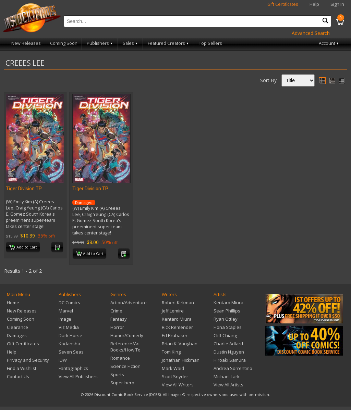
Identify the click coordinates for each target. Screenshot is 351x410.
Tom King (171, 352)
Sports (117, 374)
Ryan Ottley (226, 319)
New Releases (26, 43)
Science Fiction (125, 366)
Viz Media (69, 327)
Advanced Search (311, 33)
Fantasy (118, 319)
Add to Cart (23, 247)
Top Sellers (210, 43)
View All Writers (178, 385)
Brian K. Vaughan (179, 344)
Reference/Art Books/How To (125, 347)
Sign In (337, 4)
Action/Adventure (128, 302)
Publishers (100, 43)
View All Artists (228, 385)
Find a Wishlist (21, 368)
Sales (130, 43)
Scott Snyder (175, 376)
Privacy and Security (28, 360)
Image (65, 319)
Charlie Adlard (228, 344)
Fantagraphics (73, 368)
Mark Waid (173, 368)
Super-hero (122, 383)
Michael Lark (227, 376)
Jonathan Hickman (180, 360)
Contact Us (18, 376)
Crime (116, 311)
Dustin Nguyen (229, 352)
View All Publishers (78, 376)
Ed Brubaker (174, 335)
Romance (120, 358)
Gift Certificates (282, 4)
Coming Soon (63, 43)
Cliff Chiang (225, 335)
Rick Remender (177, 327)
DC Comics (69, 302)
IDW (63, 360)
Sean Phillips (227, 311)
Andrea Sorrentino (233, 368)
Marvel (66, 311)
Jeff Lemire (173, 311)
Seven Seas (71, 352)
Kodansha (69, 344)
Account (329, 43)
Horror (117, 327)
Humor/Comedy (126, 335)
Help (314, 4)
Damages (17, 335)
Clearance (17, 327)
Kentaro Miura (177, 319)
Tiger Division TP (24, 188)
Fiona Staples (228, 327)
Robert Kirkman (178, 302)
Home (13, 302)
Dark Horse (70, 335)
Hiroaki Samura (230, 360)
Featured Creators (169, 43)
